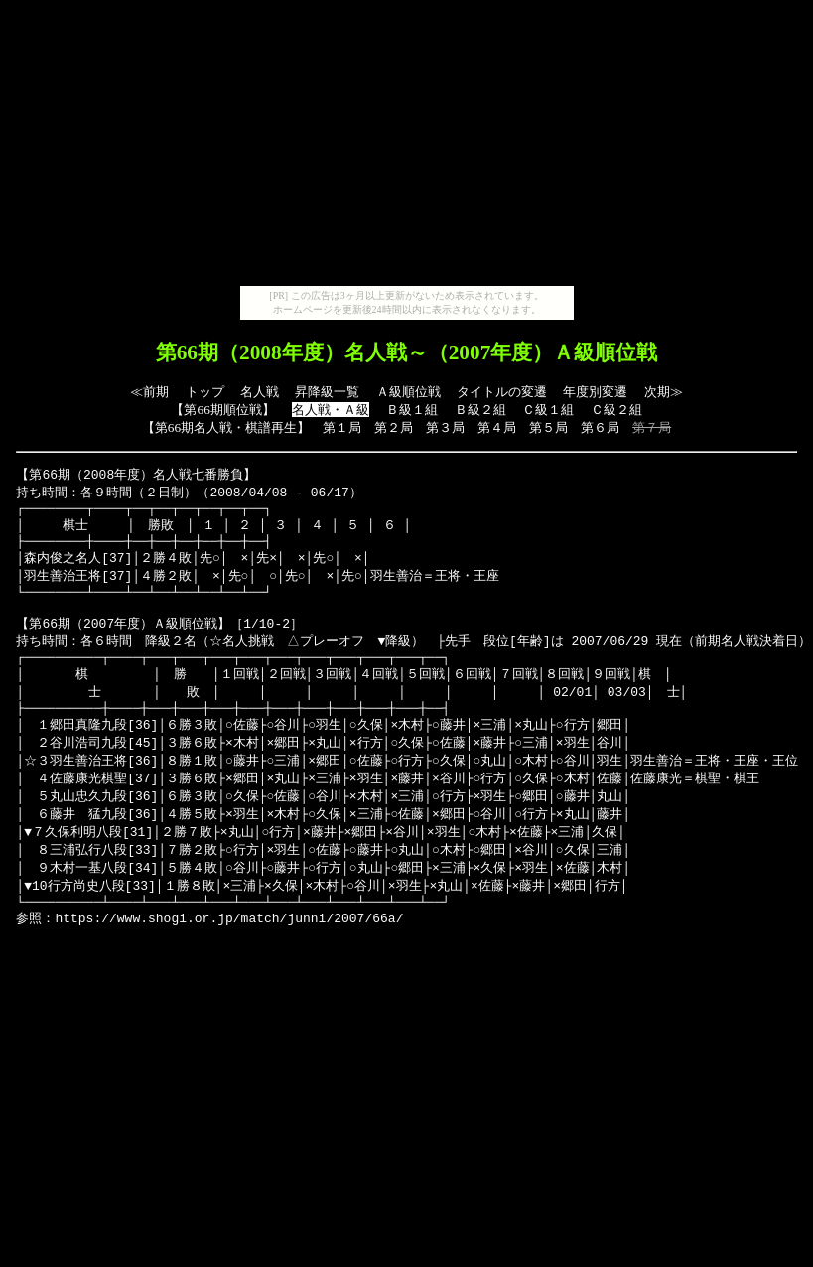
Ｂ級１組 (412, 409)
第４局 (496, 427)
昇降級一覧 (327, 391)
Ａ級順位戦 (408, 391)
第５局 (548, 427)
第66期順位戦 (222, 409)
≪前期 (149, 391)
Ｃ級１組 (548, 409)
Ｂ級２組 (480, 409)
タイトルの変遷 (502, 391)
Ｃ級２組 (616, 409)
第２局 (393, 427)
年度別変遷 (595, 391)
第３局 (445, 427)
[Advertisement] (407, 147)
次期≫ (663, 391)
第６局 (600, 427)
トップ (205, 391)
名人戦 (259, 391)
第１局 (342, 427)
